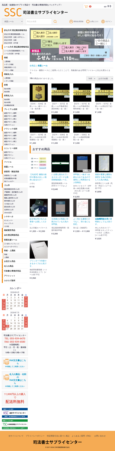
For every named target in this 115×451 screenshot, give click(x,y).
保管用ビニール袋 (10, 175)
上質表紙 (7, 61)
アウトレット (9, 276)
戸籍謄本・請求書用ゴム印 (13, 192)
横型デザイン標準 (10, 116)
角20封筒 (7, 89)
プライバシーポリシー (35, 436)
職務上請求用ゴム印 (11, 198)
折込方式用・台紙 (10, 40)
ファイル (7, 162)
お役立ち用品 (9, 261)
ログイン (106, 21)
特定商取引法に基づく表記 (58, 436)
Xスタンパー (8, 220)
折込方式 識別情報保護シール (14, 34)
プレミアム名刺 (10, 109)
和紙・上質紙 (9, 250)
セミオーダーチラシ (11, 247)
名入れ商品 (8, 266)
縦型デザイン (8, 152)
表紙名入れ (8, 74)
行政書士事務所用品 (12, 271)
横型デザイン (8, 155)
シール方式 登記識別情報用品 (16, 47)
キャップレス (8, 223)
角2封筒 (7, 92)
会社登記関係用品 (11, 235)
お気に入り (92, 21)
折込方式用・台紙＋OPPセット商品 (16, 37)
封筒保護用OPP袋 (10, 178)
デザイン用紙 (8, 70)
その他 (6, 226)
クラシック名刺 (10, 129)
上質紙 (6, 257)
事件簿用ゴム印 (9, 201)
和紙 (5, 254)
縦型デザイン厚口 (10, 119)
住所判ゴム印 (8, 210)
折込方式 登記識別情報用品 (15, 30)
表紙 (6, 57)
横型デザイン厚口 (10, 122)
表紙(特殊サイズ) (10, 67)
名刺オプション (9, 125)
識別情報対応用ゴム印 (11, 189)
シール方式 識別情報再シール (14, 51)
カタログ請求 (9, 280)
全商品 (33, 65)
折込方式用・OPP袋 (11, 43)
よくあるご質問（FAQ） (82, 436)
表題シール (43, 65)
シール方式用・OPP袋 (11, 54)
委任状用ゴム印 (9, 207)
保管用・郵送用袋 (11, 171)
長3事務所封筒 (9, 105)
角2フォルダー (9, 181)
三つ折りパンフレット (11, 244)
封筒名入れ (8, 95)
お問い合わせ (100, 436)
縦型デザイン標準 (10, 113)
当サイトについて (15, 436)
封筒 (6, 85)
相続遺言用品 (9, 230)
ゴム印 (7, 185)
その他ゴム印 (8, 204)
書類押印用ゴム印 (10, 195)
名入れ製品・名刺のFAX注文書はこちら (15, 380)
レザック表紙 (8, 64)
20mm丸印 (8, 213)
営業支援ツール (10, 240)
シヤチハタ (8, 216)
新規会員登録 (76, 21)
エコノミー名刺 (10, 148)
